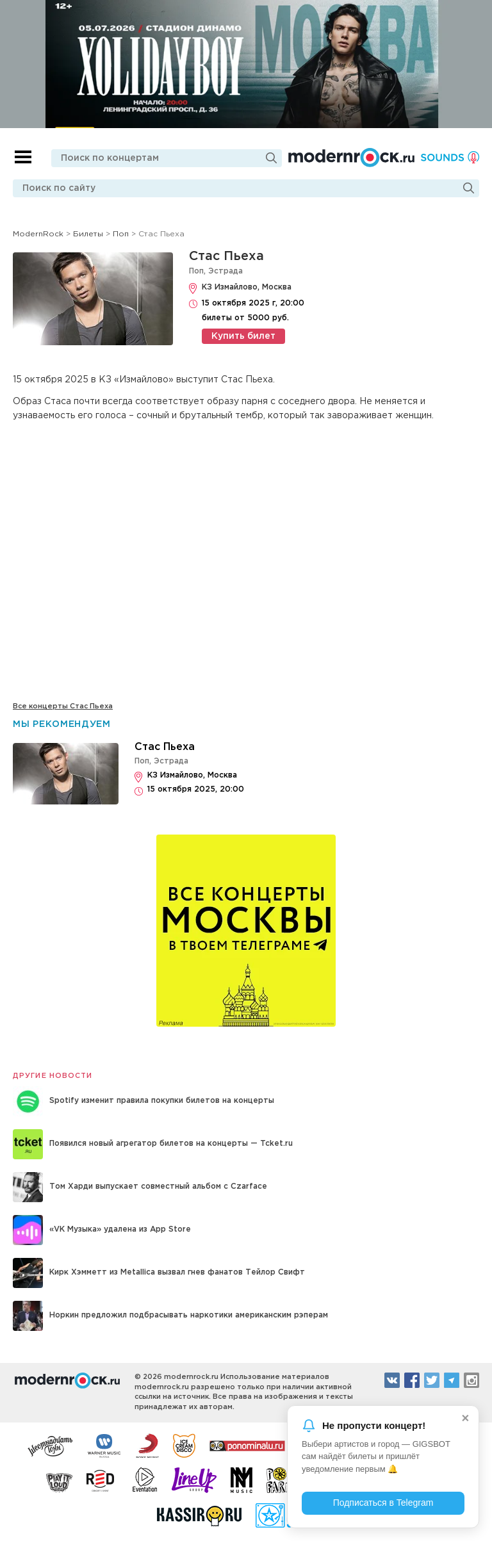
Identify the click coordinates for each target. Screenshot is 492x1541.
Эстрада (225, 271)
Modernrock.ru (351, 157)
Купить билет (243, 336)
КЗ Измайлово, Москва (246, 287)
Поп (196, 271)
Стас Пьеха (226, 256)
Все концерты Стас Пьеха (63, 706)
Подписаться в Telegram (383, 1502)
